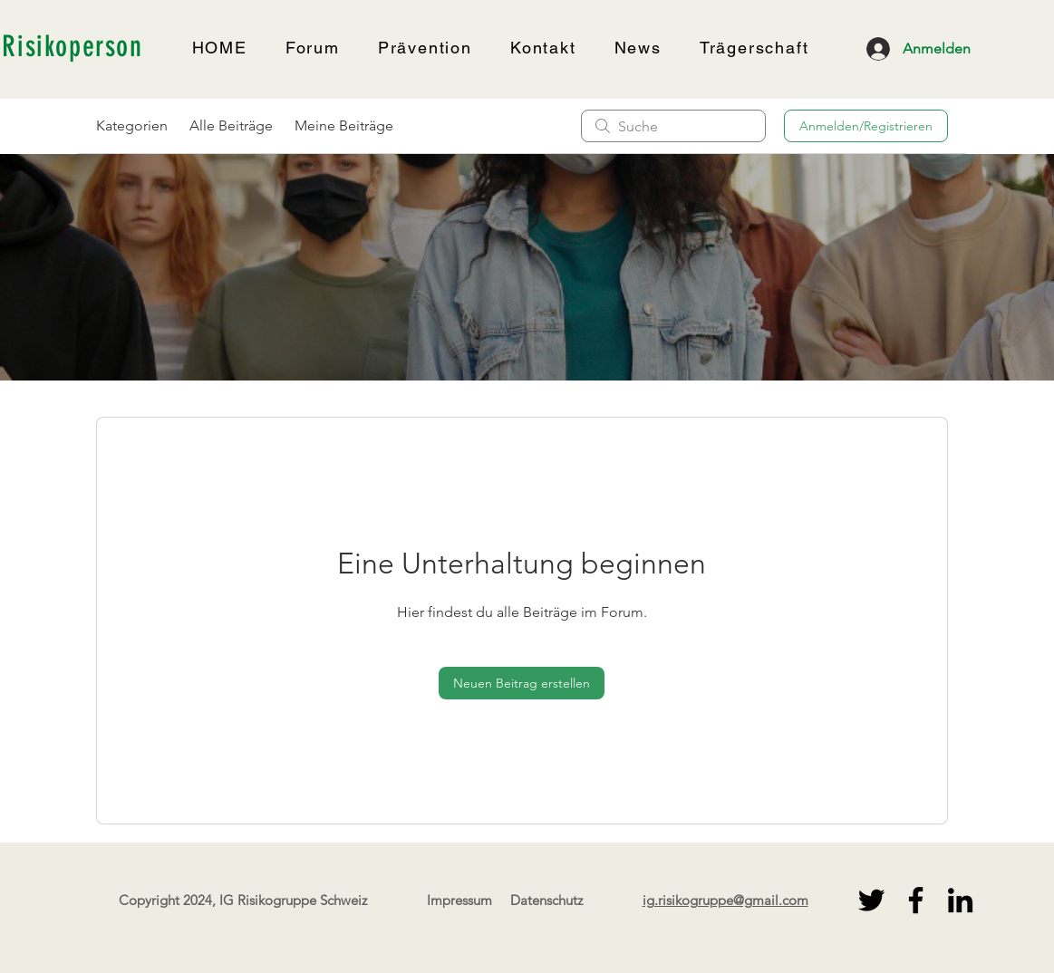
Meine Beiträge (344, 125)
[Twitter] (871, 900)
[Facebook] (915, 900)
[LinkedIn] (960, 900)
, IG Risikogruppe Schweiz (289, 900)
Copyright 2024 (165, 900)
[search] (673, 126)
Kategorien (132, 125)
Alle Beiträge (231, 125)
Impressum (459, 900)
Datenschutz (546, 900)
